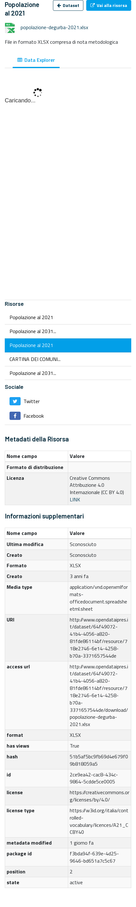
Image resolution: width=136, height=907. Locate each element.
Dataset (68, 5)
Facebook (27, 416)
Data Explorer (36, 60)
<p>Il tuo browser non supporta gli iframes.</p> (68, 187)
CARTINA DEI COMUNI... (35, 359)
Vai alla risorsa (108, 5)
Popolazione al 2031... (33, 331)
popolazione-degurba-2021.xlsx (54, 27)
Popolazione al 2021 (31, 317)
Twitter (25, 401)
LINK (75, 499)
